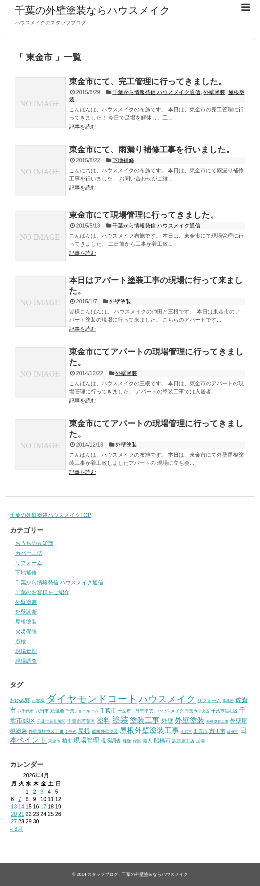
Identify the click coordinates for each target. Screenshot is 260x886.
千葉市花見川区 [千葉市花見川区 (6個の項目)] (51, 721)
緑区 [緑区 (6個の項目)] (137, 741)
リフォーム (28, 563)
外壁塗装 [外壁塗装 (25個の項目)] (189, 720)
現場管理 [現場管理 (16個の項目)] (86, 740)
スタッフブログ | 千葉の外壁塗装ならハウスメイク (137, 874)
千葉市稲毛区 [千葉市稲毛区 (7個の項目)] (224, 710)
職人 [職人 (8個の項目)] (147, 740)
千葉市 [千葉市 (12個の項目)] (108, 710)
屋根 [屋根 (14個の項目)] (84, 731)
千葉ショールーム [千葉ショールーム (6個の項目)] (82, 711)
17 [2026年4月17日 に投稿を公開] (43, 806)
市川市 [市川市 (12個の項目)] (217, 731)
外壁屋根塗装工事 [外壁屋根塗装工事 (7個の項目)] (46, 731)
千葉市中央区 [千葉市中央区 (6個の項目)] (197, 711)
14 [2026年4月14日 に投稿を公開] (21, 806)
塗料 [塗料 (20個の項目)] (103, 720)
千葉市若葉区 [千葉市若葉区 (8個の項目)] (81, 721)
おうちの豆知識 (34, 543)
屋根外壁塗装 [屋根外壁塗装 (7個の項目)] (105, 731)
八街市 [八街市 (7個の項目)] (42, 710)
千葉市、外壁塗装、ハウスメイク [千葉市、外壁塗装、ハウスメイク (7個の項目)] (151, 710)
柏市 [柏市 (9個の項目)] (67, 740)
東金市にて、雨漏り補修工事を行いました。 (151, 149)
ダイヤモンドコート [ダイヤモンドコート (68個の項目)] (91, 698)
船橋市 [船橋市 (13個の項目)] (162, 740)
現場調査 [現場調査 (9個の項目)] (111, 740)
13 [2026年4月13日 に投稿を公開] (14, 806)
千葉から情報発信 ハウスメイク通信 (156, 92)
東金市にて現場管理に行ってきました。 (143, 214)
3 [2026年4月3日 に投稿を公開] (41, 792)
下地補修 (123, 160)
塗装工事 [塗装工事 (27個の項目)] (144, 720)
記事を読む (82, 127)
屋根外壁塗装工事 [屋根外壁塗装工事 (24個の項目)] (149, 730)
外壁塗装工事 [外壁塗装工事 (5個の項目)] (217, 721)
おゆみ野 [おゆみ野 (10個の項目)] (20, 700)
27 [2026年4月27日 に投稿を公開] (14, 821)
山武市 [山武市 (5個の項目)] (186, 732)
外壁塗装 (214, 92)
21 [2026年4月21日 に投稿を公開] (21, 814)
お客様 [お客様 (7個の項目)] (38, 700)
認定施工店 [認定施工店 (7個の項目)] (183, 740)
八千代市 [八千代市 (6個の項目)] (26, 711)
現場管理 (26, 651)
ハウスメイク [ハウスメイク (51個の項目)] (167, 699)
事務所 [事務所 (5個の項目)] (228, 701)
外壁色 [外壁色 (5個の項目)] (71, 732)
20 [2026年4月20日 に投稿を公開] (14, 814)
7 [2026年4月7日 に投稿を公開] (19, 799)
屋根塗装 (26, 622)
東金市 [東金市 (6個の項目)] (54, 741)
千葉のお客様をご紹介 (42, 592)
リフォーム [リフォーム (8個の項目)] (209, 700)
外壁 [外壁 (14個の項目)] (167, 720)
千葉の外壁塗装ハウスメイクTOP (50, 515)
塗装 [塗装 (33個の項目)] (120, 720)
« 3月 (16, 829)
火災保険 (26, 631)
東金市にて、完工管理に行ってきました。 (147, 81)
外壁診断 (26, 612)
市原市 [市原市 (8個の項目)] (200, 731)
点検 (20, 641)
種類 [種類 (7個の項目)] (127, 740)
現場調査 (26, 661)
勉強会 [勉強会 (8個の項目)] (57, 710)
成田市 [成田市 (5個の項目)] (232, 732)
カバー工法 (28, 553)
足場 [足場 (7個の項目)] (200, 740)
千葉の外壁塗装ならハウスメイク (92, 10)
